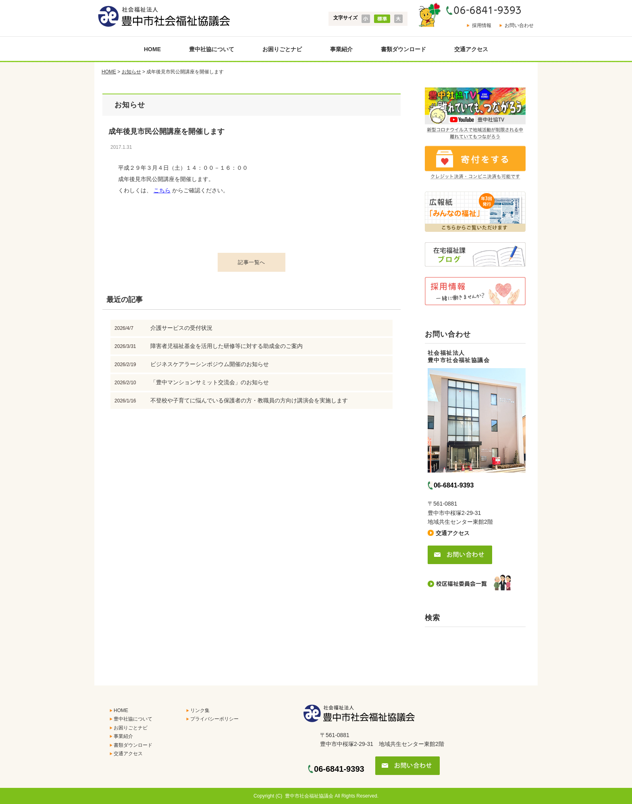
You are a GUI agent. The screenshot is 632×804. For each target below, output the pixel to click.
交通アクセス (471, 49)
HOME (152, 49)
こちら (162, 190)
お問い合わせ (519, 25)
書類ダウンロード (403, 49)
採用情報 (481, 25)
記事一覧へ (251, 262)
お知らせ (131, 72)
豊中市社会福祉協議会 (309, 796)
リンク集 (200, 710)
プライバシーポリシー (214, 719)
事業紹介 (341, 49)
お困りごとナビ (282, 49)
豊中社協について (211, 49)
